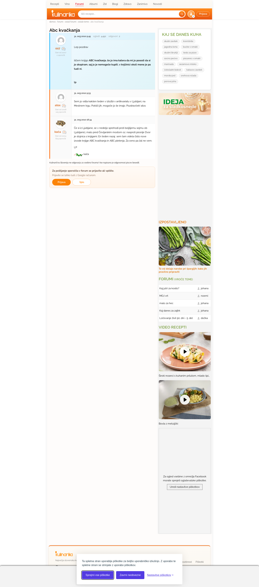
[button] (198, 14)
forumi (60, 21)
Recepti (54, 3)
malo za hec (166, 303)
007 (57, 48)
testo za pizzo (190, 52)
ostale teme (83, 21)
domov (52, 21)
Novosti (157, 3)
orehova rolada (188, 75)
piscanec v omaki (191, 58)
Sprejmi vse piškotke (98, 575)
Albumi (93, 3)
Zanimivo (142, 3)
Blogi (115, 3)
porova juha (170, 81)
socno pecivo (171, 58)
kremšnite (188, 41)
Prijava (61, 182)
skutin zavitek (171, 41)
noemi (204, 295)
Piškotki (200, 562)
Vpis (81, 182)
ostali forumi (70, 21)
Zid (105, 3)
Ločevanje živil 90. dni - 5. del (176, 318)
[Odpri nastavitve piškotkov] (160, 575)
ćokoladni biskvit (172, 70)
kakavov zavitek (194, 70)
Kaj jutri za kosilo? (169, 288)
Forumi (79, 3)
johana (204, 288)
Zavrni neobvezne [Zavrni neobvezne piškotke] (130, 575)
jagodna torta (170, 47)
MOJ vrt (163, 295)
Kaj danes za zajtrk (169, 310)
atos (57, 105)
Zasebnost (186, 562)
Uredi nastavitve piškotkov (185, 486)
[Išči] (182, 14)
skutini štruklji (171, 52)
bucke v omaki (190, 47)
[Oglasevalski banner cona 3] (185, 166)
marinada (169, 64)
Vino (67, 3)
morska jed (169, 75)
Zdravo (127, 3)
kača (58, 131)
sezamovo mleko (187, 64)
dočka (204, 318)
